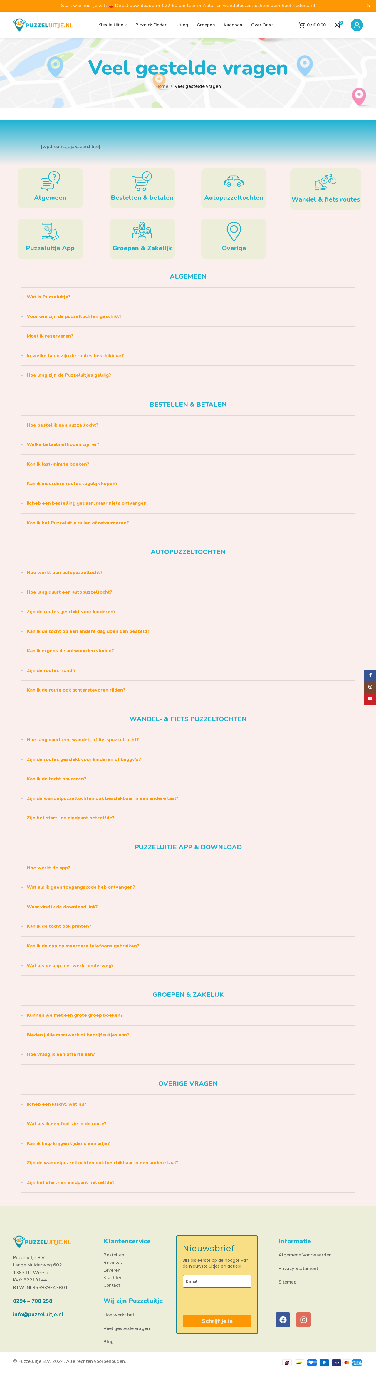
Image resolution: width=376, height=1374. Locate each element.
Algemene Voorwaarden (305, 1255)
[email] (217, 1281)
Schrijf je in (217, 1321)
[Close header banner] (368, 6)
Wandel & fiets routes (325, 199)
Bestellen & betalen (142, 197)
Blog (108, 1341)
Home (161, 86)
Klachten (112, 1277)
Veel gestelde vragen (126, 1328)
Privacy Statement (298, 1268)
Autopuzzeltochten (233, 197)
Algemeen (50, 197)
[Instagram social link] (370, 687)
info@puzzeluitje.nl (38, 1314)
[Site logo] (43, 24)
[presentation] (213, 1301)
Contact (111, 1285)
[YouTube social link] (370, 699)
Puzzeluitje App (50, 248)
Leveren (111, 1270)
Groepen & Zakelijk (142, 248)
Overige (234, 248)
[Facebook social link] (370, 675)
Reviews (112, 1262)
